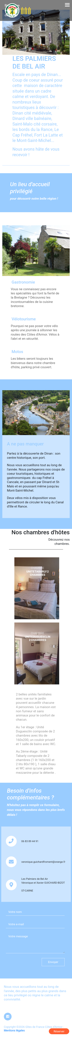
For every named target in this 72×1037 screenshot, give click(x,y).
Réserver (59, 1031)
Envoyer (53, 962)
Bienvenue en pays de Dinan (12, 10)
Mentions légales (14, 1030)
